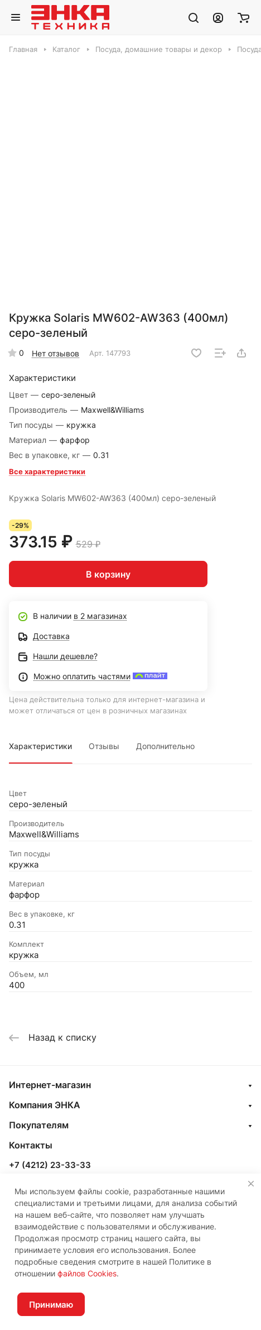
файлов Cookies (87, 1273)
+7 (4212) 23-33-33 (50, 1165)
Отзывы (104, 746)
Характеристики (40, 746)
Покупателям (39, 1125)
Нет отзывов (55, 353)
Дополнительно (165, 746)
